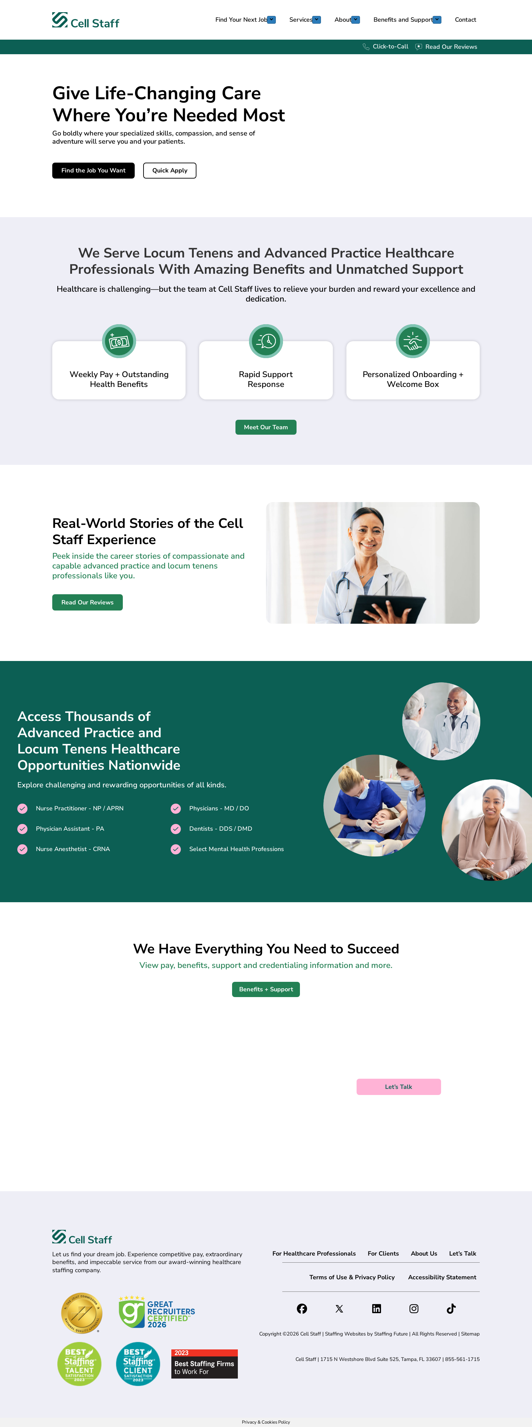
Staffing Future (391, 1333)
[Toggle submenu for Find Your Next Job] (271, 20)
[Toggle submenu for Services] (316, 20)
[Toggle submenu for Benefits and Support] (437, 20)
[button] (93, 170)
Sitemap (470, 1333)
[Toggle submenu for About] (355, 20)
